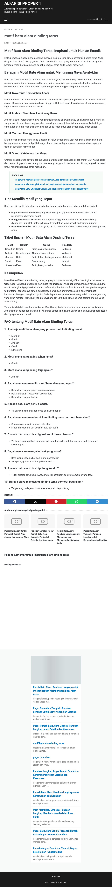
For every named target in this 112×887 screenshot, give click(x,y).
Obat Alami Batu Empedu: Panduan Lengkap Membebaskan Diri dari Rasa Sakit (51, 189)
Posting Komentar (20, 43)
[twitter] (35, 501)
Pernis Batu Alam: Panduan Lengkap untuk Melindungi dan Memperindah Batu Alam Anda (68, 537)
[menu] (7, 19)
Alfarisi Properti (22, 3)
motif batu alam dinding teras (48, 743)
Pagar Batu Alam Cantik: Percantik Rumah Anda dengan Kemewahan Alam (49, 180)
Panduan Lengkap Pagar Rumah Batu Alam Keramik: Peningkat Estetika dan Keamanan (56, 775)
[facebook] (14, 501)
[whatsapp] (76, 501)
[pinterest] (56, 501)
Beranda (56, 876)
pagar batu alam (41, 757)
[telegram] (97, 501)
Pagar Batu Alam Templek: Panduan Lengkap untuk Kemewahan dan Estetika (50, 184)
